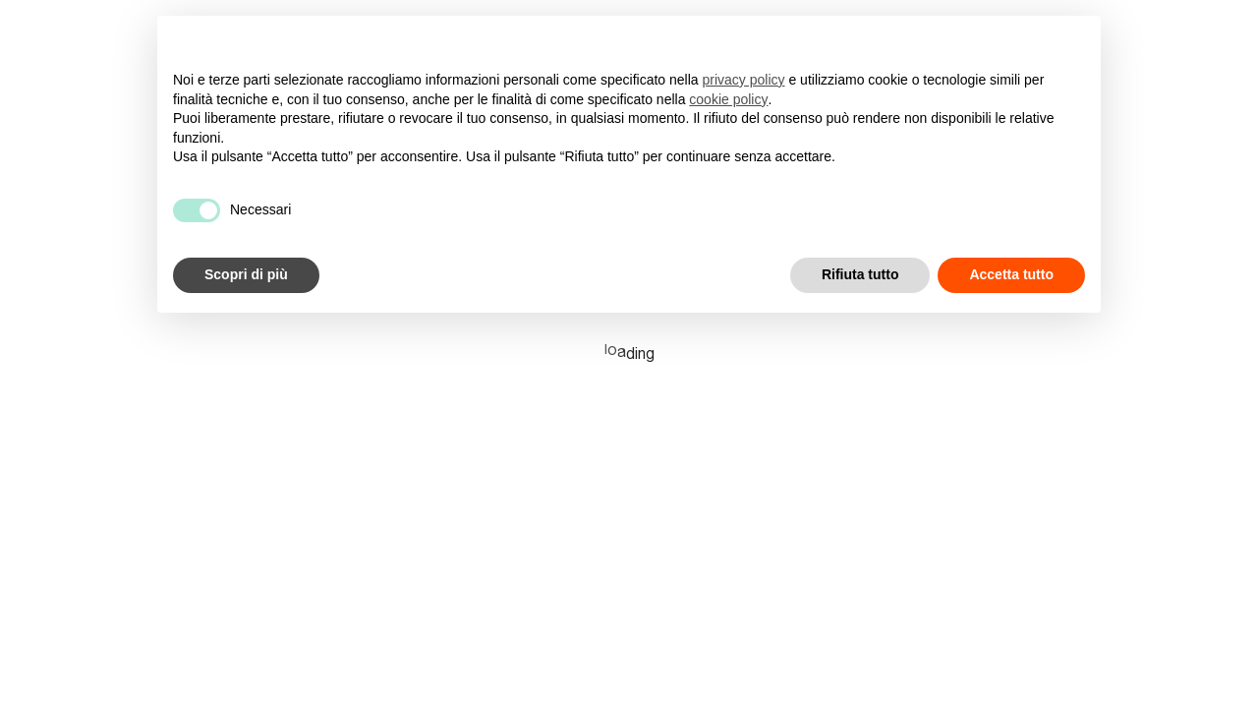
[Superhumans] (118, 23)
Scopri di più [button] (246, 274)
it (1233, 22)
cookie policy (728, 99)
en (1197, 22)
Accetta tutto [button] (1011, 274)
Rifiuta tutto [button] (860, 274)
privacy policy (744, 80)
